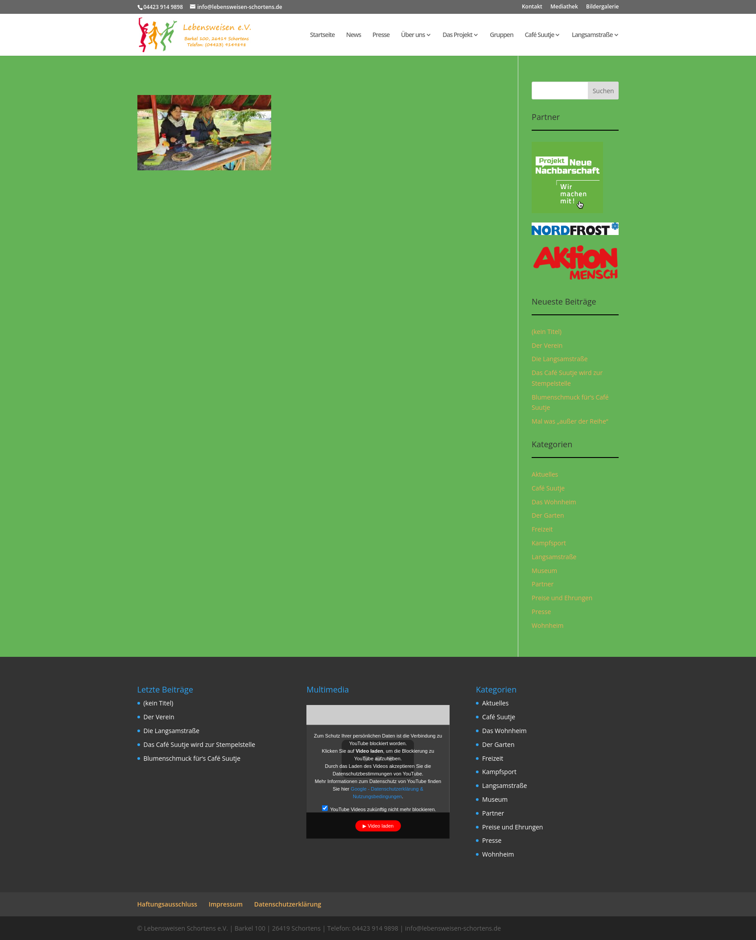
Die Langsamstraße (560, 359)
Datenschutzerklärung (287, 904)
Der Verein (547, 345)
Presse (380, 35)
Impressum (226, 904)
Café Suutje (539, 35)
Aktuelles (545, 474)
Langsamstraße (592, 35)
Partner (543, 584)
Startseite (322, 35)
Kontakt (532, 7)
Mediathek (564, 7)
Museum (544, 570)
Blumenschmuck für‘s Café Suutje (192, 758)
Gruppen (501, 35)
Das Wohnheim (554, 502)
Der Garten (548, 515)
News (353, 35)
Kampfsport (549, 543)
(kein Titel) (547, 331)
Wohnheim (547, 625)
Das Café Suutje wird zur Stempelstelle (200, 744)
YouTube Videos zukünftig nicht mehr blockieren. (379, 808)
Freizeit (542, 529)
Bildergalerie (602, 7)
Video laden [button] (381, 826)
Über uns (413, 35)
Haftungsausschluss (167, 904)
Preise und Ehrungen (562, 598)
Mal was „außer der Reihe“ (570, 421)
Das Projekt (457, 35)
